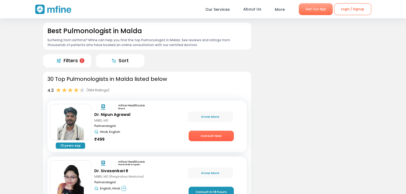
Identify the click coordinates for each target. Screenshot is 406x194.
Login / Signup (352, 9)
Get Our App (316, 9)
